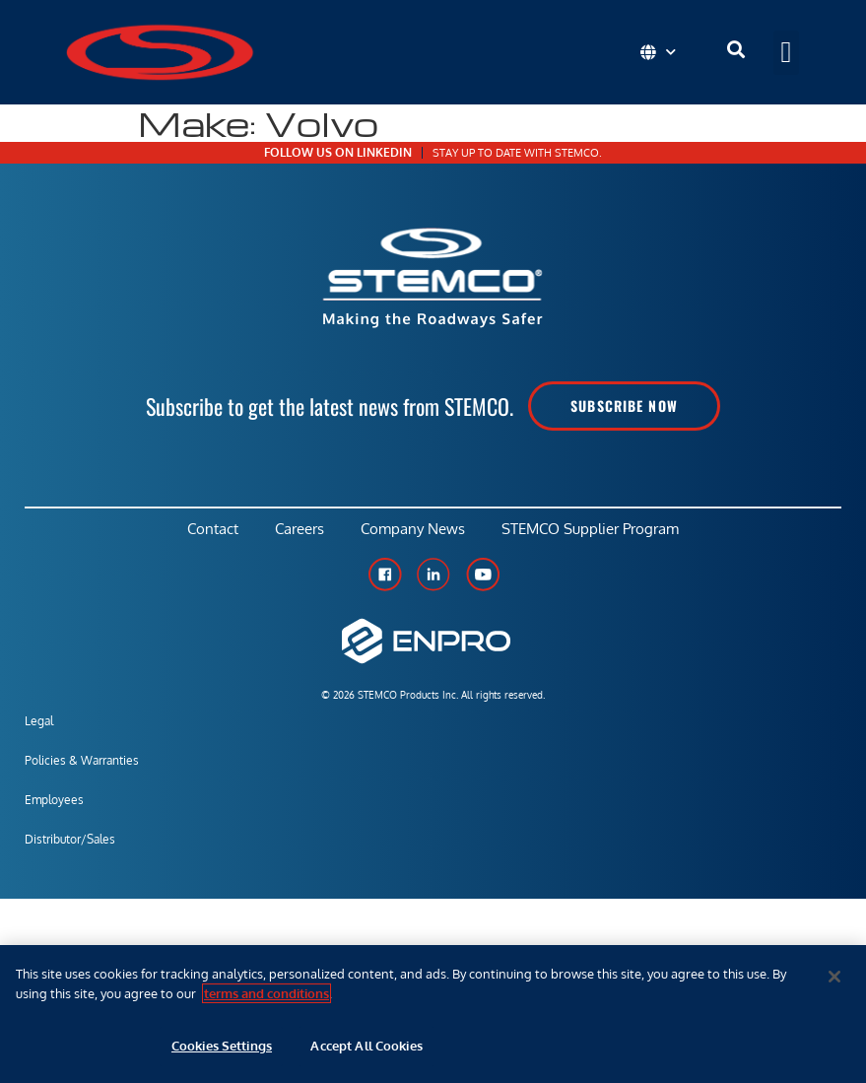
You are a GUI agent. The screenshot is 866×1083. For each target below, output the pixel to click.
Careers (298, 530)
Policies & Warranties (82, 764)
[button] (786, 53)
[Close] (834, 976)
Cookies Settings (221, 1045)
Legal (39, 724)
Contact (208, 530)
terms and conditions (266, 993)
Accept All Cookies (366, 1045)
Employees (54, 803)
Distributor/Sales (70, 843)
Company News (415, 530)
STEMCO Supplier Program (595, 530)
